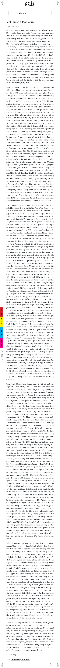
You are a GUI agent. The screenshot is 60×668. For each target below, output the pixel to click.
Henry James (16, 659)
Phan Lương (25, 659)
